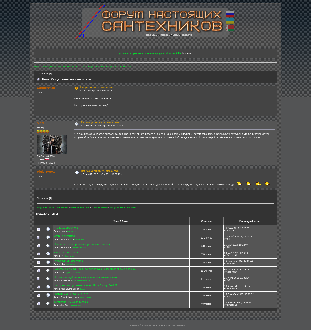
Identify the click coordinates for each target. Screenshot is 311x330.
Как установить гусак (66, 252)
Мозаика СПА (173, 53)
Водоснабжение (79, 248)
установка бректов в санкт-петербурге (141, 53)
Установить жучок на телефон (71, 302)
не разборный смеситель (68, 260)
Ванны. (82, 289)
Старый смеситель (65, 236)
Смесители (71, 231)
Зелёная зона (85, 297)
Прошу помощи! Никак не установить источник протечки (87, 277)
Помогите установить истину (71, 293)
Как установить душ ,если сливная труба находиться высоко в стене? (95, 269)
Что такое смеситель (66, 227)
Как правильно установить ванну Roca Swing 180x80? (85, 285)
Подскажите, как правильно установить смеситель (83, 244)
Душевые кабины (73, 273)
